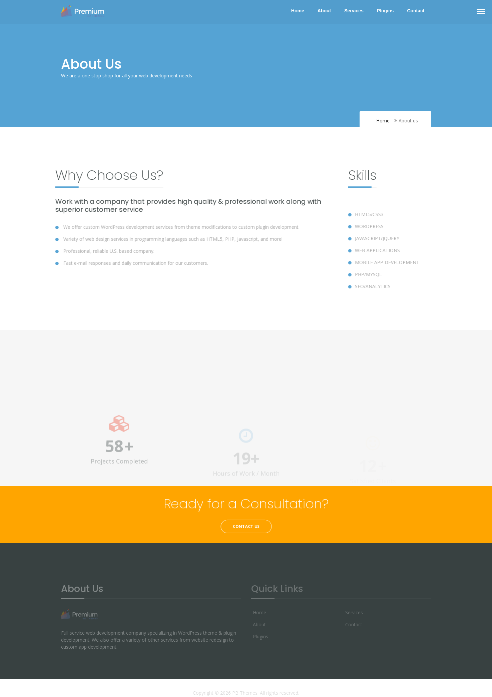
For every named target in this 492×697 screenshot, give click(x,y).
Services (354, 10)
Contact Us (246, 526)
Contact (415, 10)
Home (297, 10)
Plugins (385, 10)
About (324, 10)
